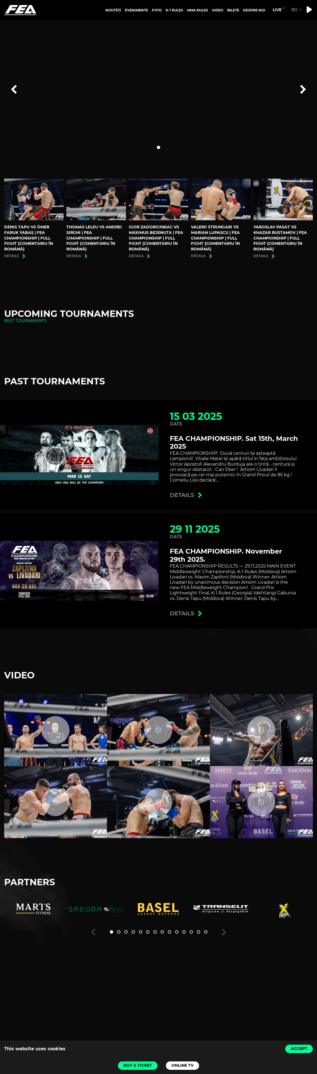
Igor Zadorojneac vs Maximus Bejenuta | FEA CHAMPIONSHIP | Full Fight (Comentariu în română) (156, 237)
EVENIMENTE (136, 10)
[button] (158, 147)
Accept (299, 1048)
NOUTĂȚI (113, 10)
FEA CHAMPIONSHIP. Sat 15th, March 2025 (234, 442)
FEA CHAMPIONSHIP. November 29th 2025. (226, 555)
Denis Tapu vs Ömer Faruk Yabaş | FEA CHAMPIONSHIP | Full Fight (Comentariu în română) (28, 237)
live (277, 9)
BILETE (233, 10)
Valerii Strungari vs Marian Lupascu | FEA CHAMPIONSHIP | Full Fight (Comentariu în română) (215, 237)
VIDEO (217, 10)
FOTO (157, 10)
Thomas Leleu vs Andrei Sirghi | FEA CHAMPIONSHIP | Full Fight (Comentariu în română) (94, 237)
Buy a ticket (138, 1065)
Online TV (182, 1065)
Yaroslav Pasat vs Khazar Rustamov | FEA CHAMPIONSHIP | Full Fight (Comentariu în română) (280, 237)
